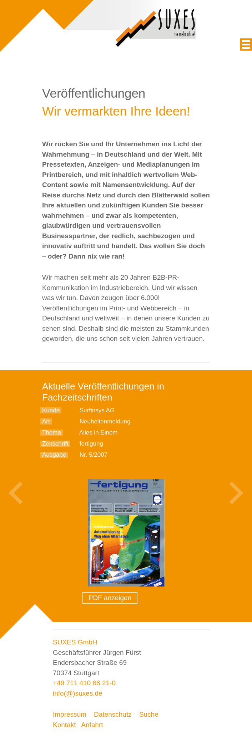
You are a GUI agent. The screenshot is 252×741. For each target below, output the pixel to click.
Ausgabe (54, 455)
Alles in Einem (98, 432)
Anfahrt (92, 724)
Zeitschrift (55, 444)
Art (46, 421)
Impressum (69, 714)
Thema (51, 433)
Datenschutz (113, 714)
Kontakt (64, 724)
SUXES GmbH (75, 642)
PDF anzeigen (110, 598)
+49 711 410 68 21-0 (84, 683)
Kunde (51, 410)
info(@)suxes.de (77, 693)
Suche (148, 714)
